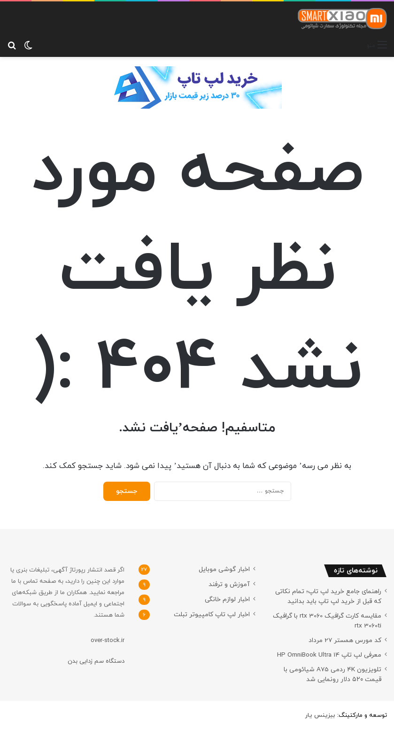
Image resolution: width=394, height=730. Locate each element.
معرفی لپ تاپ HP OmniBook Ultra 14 (329, 655)
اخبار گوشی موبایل (224, 569)
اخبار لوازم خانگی (227, 599)
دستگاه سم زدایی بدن (96, 661)
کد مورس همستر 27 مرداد (345, 640)
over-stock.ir (107, 640)
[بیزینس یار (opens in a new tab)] (320, 715)
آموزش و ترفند (229, 584)
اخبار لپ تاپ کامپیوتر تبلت (212, 614)
